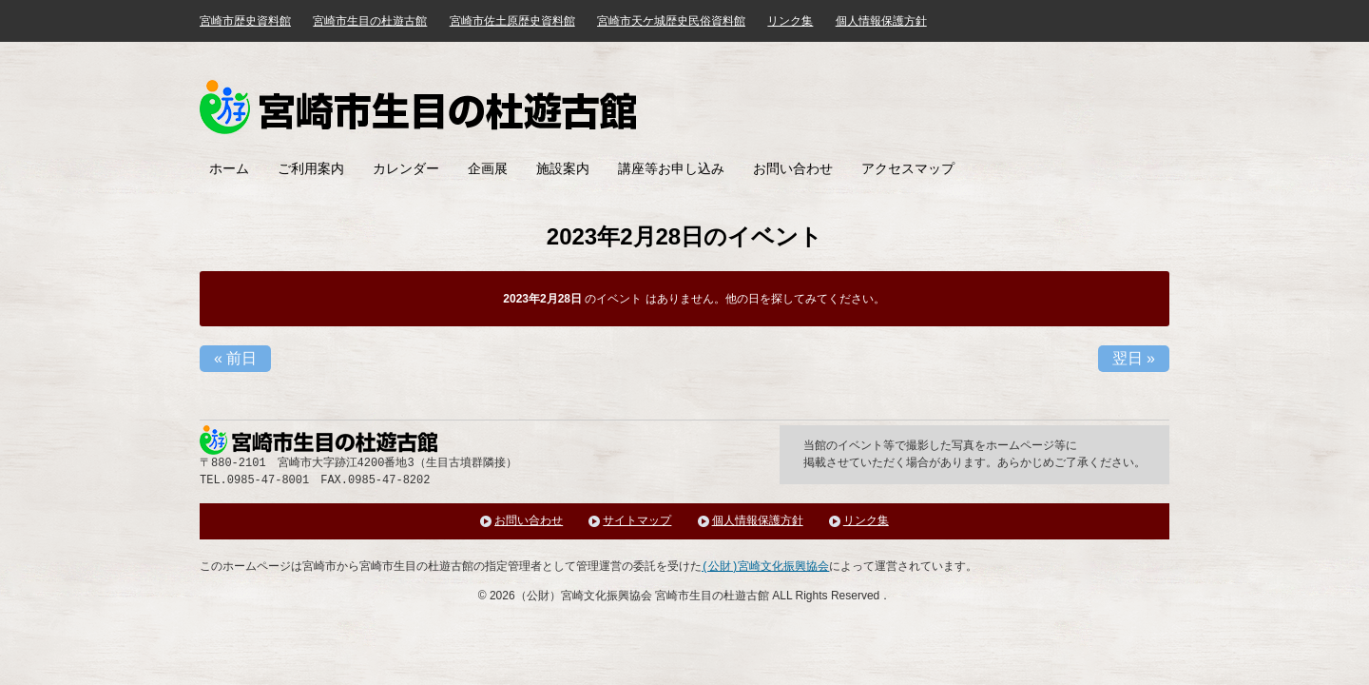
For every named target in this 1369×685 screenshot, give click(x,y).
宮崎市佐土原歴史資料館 (512, 21)
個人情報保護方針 (881, 21)
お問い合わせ (793, 168)
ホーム (229, 168)
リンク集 (790, 21)
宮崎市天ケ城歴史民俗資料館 (671, 21)
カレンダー (406, 168)
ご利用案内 (311, 168)
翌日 (1133, 358)
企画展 (488, 168)
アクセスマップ (907, 168)
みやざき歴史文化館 (418, 107)
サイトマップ (637, 521)
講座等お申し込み (671, 168)
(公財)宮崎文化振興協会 (765, 566)
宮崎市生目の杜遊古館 (370, 21)
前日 (235, 358)
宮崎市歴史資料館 (245, 21)
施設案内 (562, 168)
